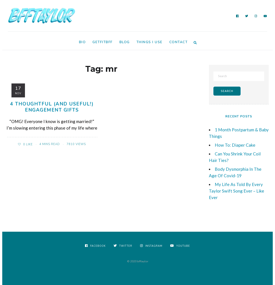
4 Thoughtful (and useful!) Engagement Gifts (52, 107)
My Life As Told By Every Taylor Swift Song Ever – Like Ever (236, 191)
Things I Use (149, 42)
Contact (178, 42)
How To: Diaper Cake (235, 145)
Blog (124, 42)
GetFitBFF (102, 42)
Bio (82, 42)
